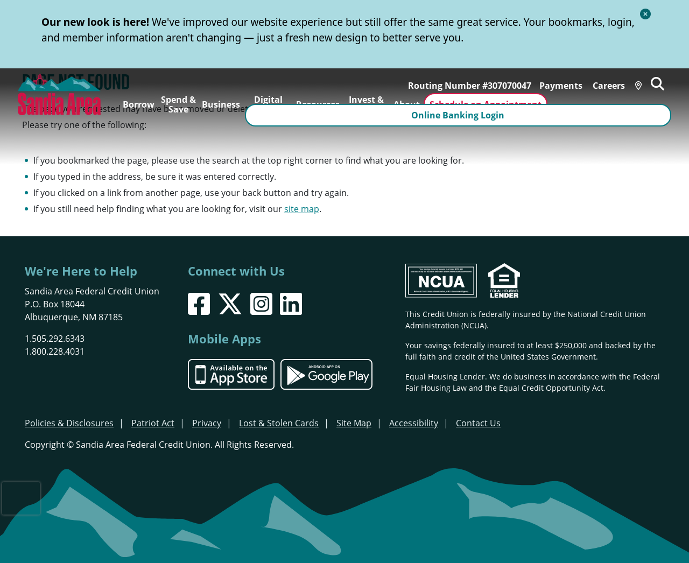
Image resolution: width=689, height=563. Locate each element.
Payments (566, 80)
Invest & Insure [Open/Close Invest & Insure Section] (366, 104)
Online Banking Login (611, 104)
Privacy (206, 423)
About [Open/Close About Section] (406, 104)
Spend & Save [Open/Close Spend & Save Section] (178, 104)
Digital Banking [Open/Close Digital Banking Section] (268, 104)
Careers (614, 80)
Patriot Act (152, 423)
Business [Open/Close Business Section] (221, 104)
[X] (230, 304)
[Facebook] (199, 304)
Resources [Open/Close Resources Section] (318, 104)
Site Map (353, 423)
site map (301, 209)
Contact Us (478, 423)
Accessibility (413, 423)
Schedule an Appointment (485, 104)
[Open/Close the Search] (665, 79)
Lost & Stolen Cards (279, 423)
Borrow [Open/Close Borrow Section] (138, 104)
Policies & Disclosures (69, 423)
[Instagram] (261, 304)
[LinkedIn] (291, 304)
